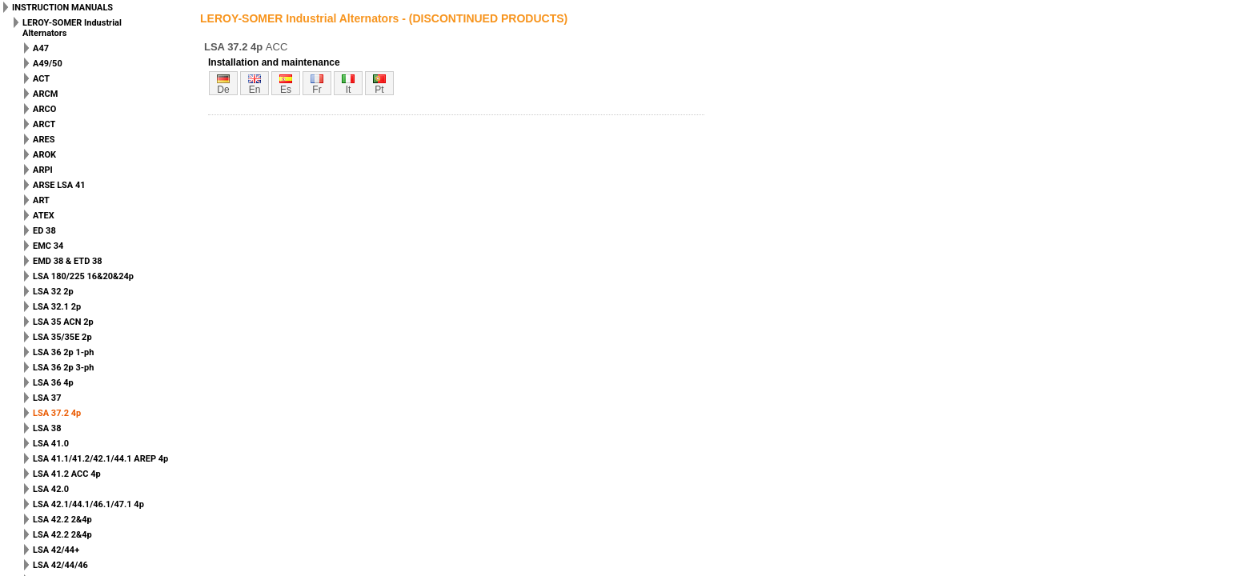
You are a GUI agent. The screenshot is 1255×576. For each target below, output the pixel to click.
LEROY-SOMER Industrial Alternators (72, 28)
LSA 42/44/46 (60, 565)
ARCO (44, 109)
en (255, 89)
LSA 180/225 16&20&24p (83, 276)
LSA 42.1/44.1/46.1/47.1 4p (88, 504)
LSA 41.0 (51, 443)
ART (41, 200)
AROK (44, 155)
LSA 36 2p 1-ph (63, 352)
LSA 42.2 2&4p (62, 519)
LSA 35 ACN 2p (63, 322)
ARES (43, 139)
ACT (41, 79)
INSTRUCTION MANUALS (62, 7)
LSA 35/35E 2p (62, 337)
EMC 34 (48, 246)
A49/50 (47, 63)
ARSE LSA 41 (59, 185)
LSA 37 (47, 398)
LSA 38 (47, 428)
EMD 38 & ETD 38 (67, 261)
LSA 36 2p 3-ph (63, 367)
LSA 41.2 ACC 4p (67, 474)
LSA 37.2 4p (57, 413)
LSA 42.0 (51, 489)
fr (316, 89)
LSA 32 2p (53, 291)
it (348, 89)
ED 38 (44, 231)
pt (379, 89)
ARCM (45, 94)
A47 (41, 48)
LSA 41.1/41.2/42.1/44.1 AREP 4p (100, 459)
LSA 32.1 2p (57, 307)
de (223, 89)
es (285, 89)
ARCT (44, 124)
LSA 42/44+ (56, 550)
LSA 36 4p (53, 383)
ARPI (43, 170)
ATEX (43, 215)
